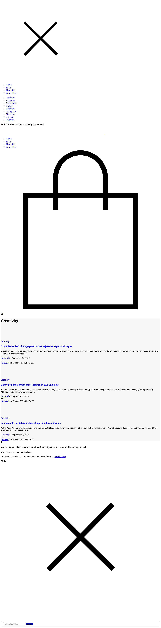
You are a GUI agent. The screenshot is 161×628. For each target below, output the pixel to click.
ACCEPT (5, 461)
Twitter (9, 106)
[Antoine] (5, 358)
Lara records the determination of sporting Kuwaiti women (31, 423)
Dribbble (10, 108)
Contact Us (11, 93)
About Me (10, 90)
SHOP (8, 87)
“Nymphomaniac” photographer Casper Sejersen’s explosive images (36, 346)
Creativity (5, 341)
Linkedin (10, 117)
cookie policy (60, 456)
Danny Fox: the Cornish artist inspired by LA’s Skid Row (30, 384)
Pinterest (10, 114)
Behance (10, 119)
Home (9, 84)
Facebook (10, 97)
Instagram (11, 111)
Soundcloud (11, 103)
